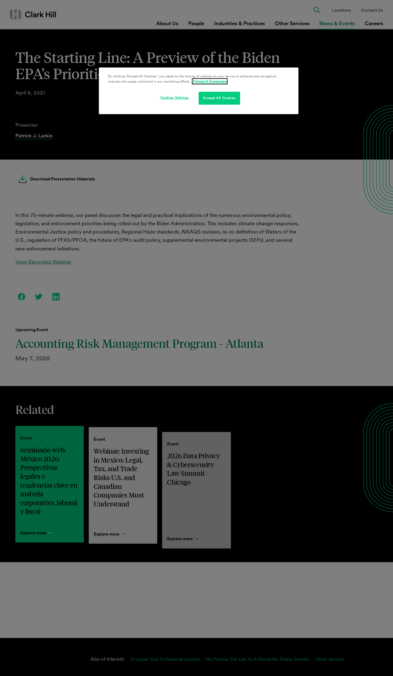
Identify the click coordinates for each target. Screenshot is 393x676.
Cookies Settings (174, 97)
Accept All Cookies (219, 98)
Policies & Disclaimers (210, 81)
